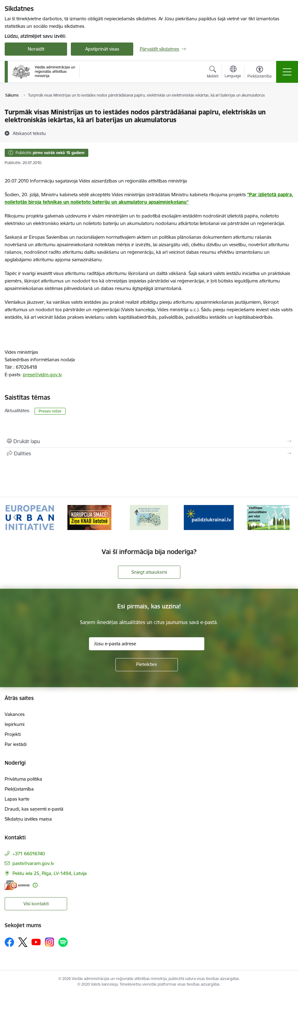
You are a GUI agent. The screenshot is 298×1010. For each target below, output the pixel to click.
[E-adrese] (17, 885)
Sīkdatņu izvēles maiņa (28, 819)
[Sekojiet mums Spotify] (63, 942)
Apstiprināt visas (102, 49)
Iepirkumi (14, 724)
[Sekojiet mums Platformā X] (22, 942)
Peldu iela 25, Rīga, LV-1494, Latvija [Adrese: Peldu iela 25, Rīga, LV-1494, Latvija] (49, 873)
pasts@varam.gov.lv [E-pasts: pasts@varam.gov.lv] (33, 863)
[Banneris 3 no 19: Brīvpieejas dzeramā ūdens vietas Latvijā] (149, 517)
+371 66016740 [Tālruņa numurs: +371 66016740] (28, 854)
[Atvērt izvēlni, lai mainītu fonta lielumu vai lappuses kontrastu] (259, 72)
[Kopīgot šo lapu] (149, 453)
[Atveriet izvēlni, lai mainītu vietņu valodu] (233, 72)
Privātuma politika (23, 779)
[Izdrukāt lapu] (149, 441)
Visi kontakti (36, 904)
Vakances (15, 714)
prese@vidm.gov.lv (42, 375)
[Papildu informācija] (35, 885)
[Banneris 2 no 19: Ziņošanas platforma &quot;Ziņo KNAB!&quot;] (89, 517)
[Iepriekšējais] (15, 517)
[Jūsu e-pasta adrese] (146, 643)
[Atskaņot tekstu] (29, 133)
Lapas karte (17, 799)
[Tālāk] (283, 517)
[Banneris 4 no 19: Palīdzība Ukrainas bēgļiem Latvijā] (209, 517)
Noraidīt (36, 49)
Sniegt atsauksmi (149, 572)
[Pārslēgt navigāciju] (287, 72)
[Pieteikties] (146, 664)
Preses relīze (50, 411)
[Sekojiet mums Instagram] (49, 942)
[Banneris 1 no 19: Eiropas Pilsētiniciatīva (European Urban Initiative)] (30, 517)
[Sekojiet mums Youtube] (36, 942)
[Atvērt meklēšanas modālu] (213, 72)
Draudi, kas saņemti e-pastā (34, 809)
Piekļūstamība (19, 789)
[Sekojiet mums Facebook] (9, 942)
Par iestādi (16, 744)
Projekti (13, 734)
